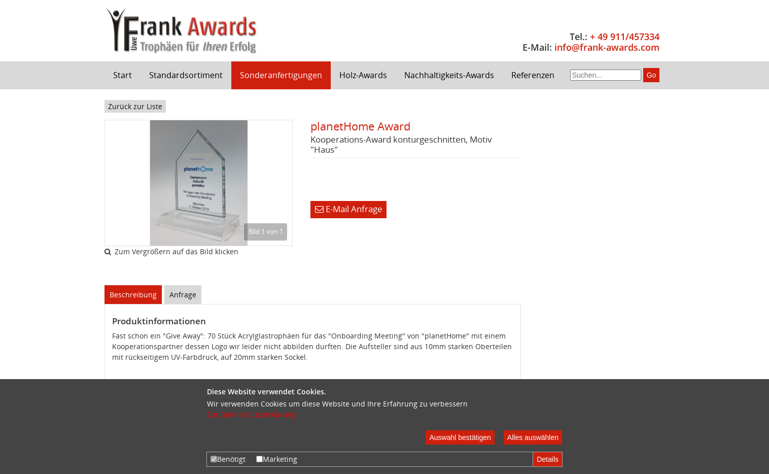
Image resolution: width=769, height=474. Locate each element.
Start (122, 75)
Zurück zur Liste (135, 106)
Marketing (276, 459)
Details (547, 459)
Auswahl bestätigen (460, 437)
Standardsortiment (186, 75)
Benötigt (228, 459)
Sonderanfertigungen (281, 75)
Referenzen (532, 75)
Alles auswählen (532, 437)
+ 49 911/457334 (624, 36)
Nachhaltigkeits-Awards (449, 75)
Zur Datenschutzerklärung (251, 414)
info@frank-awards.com (606, 47)
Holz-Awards (363, 75)
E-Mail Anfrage (348, 209)
